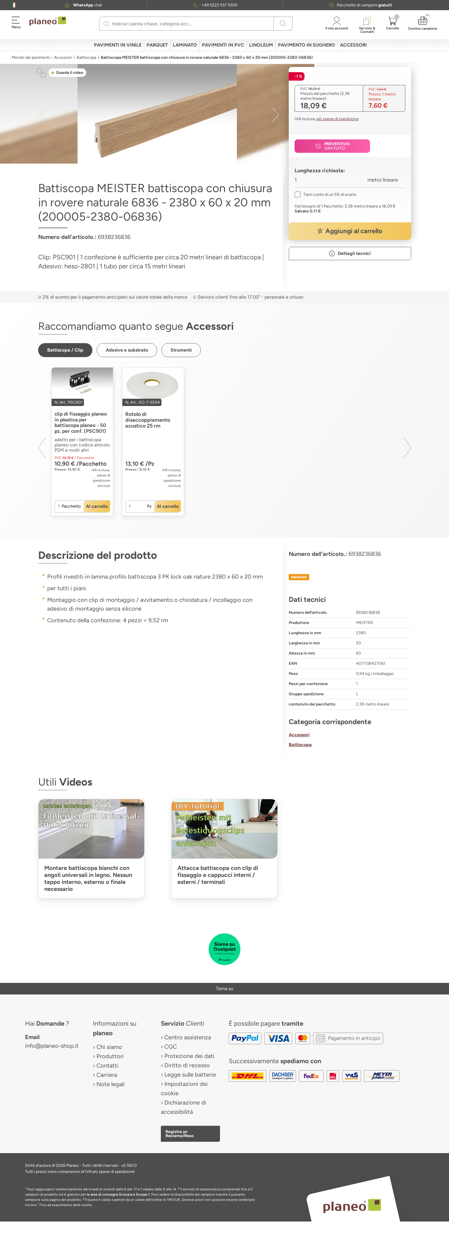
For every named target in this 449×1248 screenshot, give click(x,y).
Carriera (106, 1075)
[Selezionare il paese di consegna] (14, 5)
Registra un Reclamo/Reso (179, 1134)
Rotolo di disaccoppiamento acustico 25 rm (147, 420)
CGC (170, 1046)
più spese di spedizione (337, 118)
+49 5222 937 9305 (219, 5)
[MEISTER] (350, 577)
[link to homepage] (47, 21)
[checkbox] (325, 194)
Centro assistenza (187, 1037)
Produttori (110, 1056)
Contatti (107, 1065)
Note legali (110, 1084)
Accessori (63, 57)
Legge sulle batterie (190, 1074)
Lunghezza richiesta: (320, 170)
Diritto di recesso (187, 1065)
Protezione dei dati (189, 1056)
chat (87, 5)
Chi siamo (109, 1047)
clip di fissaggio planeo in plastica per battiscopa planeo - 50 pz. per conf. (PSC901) (81, 423)
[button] (14, 5)
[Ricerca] (106, 23)
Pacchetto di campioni (364, 5)
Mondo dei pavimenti (31, 57)
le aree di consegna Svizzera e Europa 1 (118, 1195)
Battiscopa (86, 57)
